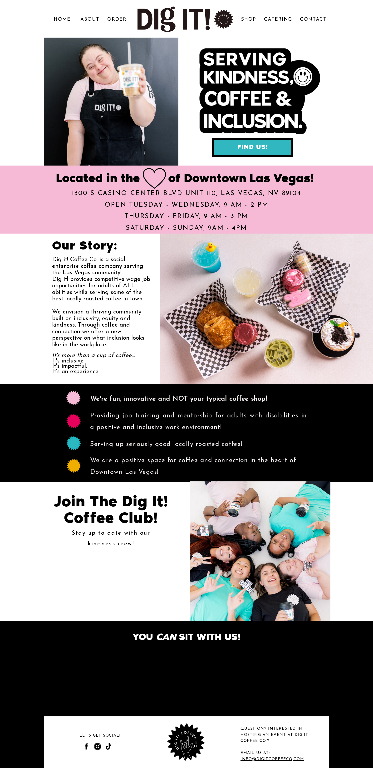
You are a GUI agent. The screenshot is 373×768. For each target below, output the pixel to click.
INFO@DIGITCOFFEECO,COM (272, 759)
